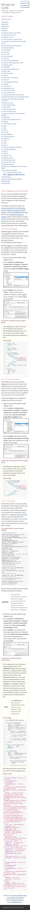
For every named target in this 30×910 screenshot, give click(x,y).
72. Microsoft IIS (6, 107)
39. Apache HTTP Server (8, 35)
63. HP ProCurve (6, 86)
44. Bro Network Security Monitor (11, 46)
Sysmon (3, 219)
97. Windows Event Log (8, 162)
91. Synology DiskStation (8, 149)
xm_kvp (8, 690)
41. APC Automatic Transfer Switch (11, 39)
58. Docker (4, 75)
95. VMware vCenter (7, 158)
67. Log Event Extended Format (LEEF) (12, 95)
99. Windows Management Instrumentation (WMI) (14, 167)
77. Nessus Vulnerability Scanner (11, 119)
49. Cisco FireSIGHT (7, 56)
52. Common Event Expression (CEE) (12, 63)
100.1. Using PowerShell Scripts (12, 172)
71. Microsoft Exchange (8, 105)
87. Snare (4, 141)
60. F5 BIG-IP (5, 80)
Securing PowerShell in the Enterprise (13, 208)
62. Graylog (4, 84)
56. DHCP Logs (5, 71)
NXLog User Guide (6, 19)
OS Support (4, 28)
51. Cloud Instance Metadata (9, 60)
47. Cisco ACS (5, 52)
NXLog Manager (5, 181)
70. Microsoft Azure (7, 103)
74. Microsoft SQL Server (8, 111)
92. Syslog (4, 151)
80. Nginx (4, 126)
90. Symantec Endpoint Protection (11, 147)
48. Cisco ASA (5, 54)
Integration (4, 30)
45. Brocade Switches (7, 48)
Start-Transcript (22, 515)
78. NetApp (4, 122)
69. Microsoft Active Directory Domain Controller (12, 100)
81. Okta (3, 128)
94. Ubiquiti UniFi (6, 156)
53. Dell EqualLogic (6, 65)
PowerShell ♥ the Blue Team (19, 212)
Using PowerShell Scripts (18, 895)
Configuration (5, 26)
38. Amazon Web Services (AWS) (10, 33)
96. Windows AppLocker (8, 160)
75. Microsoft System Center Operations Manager (13, 114)
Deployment (4, 24)
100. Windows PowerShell (9, 170)
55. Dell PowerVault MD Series (10, 69)
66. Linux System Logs (7, 92)
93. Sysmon (4, 153)
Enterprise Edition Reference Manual (11, 179)
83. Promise (4, 132)
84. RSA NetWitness (7, 134)
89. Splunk (4, 145)
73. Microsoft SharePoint (8, 109)
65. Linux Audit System (8, 90)
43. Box (3, 43)
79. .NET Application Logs (8, 124)
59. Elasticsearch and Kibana (9, 78)
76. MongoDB (5, 117)
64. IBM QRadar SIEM (7, 88)
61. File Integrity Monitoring (9, 82)
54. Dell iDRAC (5, 67)
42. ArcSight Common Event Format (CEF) (13, 41)
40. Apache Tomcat (7, 37)
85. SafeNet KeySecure (8, 136)
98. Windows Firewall (7, 164)
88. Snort (4, 143)
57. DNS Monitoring (7, 73)
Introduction (4, 22)
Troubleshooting (6, 177)
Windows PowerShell (16, 898)
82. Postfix (4, 130)
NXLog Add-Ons (5, 183)
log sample (17, 771)
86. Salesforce (5, 139)
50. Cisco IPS (5, 58)
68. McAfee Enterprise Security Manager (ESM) (15, 97)
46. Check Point (6, 50)
